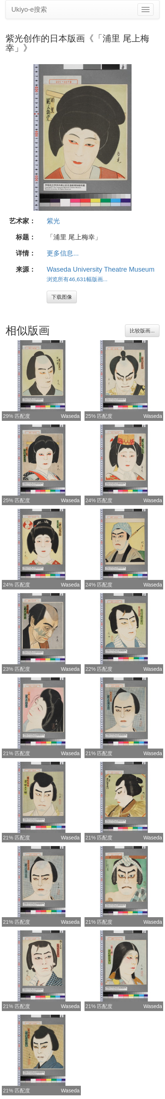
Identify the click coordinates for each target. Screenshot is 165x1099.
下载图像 (61, 297)
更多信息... (63, 253)
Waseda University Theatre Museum (100, 269)
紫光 (53, 221)
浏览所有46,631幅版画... (77, 279)
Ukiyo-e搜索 (29, 9)
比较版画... (142, 331)
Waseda (70, 416)
